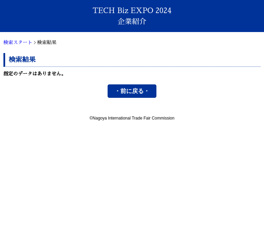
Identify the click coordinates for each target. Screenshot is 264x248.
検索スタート (17, 42)
